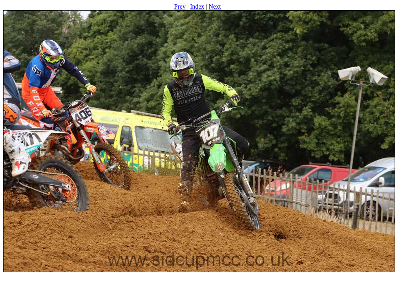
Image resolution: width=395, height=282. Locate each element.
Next (215, 6)
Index (197, 6)
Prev (179, 6)
